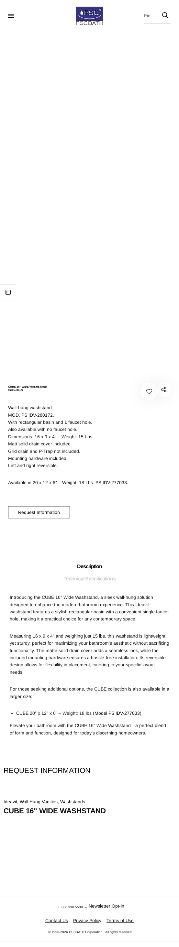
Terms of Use (120, 920)
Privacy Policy (87, 920)
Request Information (39, 512)
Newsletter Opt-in (106, 906)
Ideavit (142, 604)
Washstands (72, 801)
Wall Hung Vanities (39, 801)
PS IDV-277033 (111, 482)
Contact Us (56, 920)
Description (89, 566)
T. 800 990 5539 (70, 907)
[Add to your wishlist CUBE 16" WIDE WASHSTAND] (149, 391)
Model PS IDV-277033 (117, 713)
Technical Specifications (89, 578)
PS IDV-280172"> (163, 389)
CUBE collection (110, 689)
